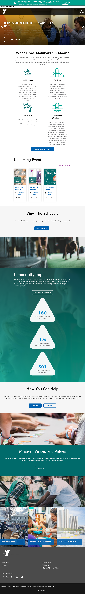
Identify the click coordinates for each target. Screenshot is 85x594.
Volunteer (50, 405)
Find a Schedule (41, 228)
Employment (46, 562)
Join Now (5, 562)
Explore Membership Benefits (42, 149)
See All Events (64, 165)
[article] (42, 2)
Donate (35, 405)
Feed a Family (16, 39)
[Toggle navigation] (82, 11)
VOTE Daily (65, 2)
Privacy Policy (41, 590)
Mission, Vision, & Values (50, 568)
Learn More (41, 468)
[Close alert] (69, 2)
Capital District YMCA (7, 7)
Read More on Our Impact (42, 292)
